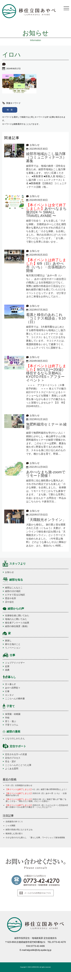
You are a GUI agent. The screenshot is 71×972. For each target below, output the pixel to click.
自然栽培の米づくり (14, 821)
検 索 (10, 110)
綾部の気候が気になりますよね (19, 829)
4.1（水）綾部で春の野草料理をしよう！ (37, 789)
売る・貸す (10, 761)
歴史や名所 (10, 598)
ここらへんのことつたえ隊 (18, 765)
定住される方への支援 (16, 754)
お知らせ (9, 572)
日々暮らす (10, 684)
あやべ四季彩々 (12, 688)
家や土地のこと (12, 644)
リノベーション (12, 648)
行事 (7, 691)
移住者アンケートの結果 (17, 623)
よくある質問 (11, 769)
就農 (7, 670)
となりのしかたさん (15, 738)
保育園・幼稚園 (12, 714)
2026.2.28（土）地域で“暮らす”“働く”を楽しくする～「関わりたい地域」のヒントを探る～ (36, 800)
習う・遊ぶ (10, 721)
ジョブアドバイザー (15, 663)
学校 (7, 718)
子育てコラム (11, 725)
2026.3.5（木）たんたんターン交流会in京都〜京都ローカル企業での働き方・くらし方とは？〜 (37, 806)
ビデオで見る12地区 (15, 595)
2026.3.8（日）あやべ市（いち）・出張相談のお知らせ (36, 794)
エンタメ (9, 695)
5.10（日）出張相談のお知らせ (19, 785)
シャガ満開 (10, 825)
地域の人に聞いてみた (16, 619)
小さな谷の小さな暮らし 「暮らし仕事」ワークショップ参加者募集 (35, 837)
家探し (8, 641)
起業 (7, 666)
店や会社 (9, 602)
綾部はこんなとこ (14, 588)
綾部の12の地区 (13, 591)
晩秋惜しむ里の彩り (14, 833)
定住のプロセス (12, 758)
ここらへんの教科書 (15, 699)
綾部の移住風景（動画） (17, 626)
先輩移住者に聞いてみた (17, 616)
